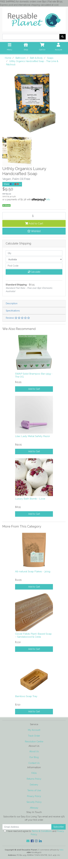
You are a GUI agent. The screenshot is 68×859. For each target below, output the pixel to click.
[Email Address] (27, 827)
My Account (34, 730)
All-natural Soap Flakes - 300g (32, 571)
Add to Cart (34, 223)
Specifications (13, 310)
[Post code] (34, 265)
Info (48, 199)
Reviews (18, 318)
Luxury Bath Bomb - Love (30, 498)
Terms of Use (34, 790)
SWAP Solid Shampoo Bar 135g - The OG (33, 375)
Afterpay (34, 808)
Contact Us (34, 763)
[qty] (34, 253)
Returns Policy (34, 779)
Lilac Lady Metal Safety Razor (32, 436)
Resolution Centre (34, 741)
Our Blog (34, 757)
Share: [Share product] (11, 184)
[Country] (34, 259)
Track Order (34, 736)
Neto (61, 850)
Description (11, 303)
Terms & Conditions (42, 831)
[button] (34, 231)
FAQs (34, 773)
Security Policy (34, 802)
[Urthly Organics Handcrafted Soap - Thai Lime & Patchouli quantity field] (34, 215)
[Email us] (28, 841)
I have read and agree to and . (34, 833)
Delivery (34, 784)
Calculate (34, 272)
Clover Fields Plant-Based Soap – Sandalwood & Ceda (33, 635)
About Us (34, 751)
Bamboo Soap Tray (26, 696)
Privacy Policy (34, 796)
